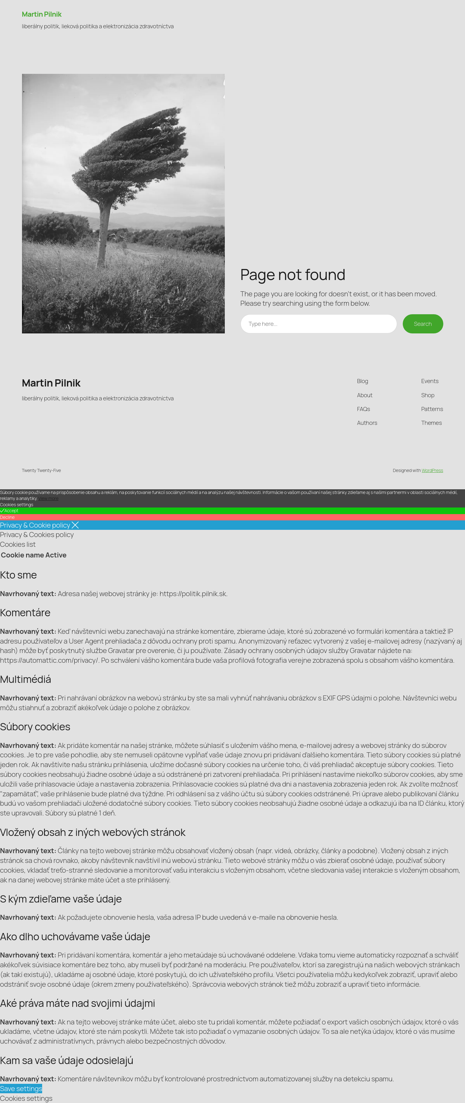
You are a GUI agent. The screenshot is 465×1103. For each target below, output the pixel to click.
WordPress (432, 470)
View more (48, 498)
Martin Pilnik (42, 14)
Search (423, 323)
